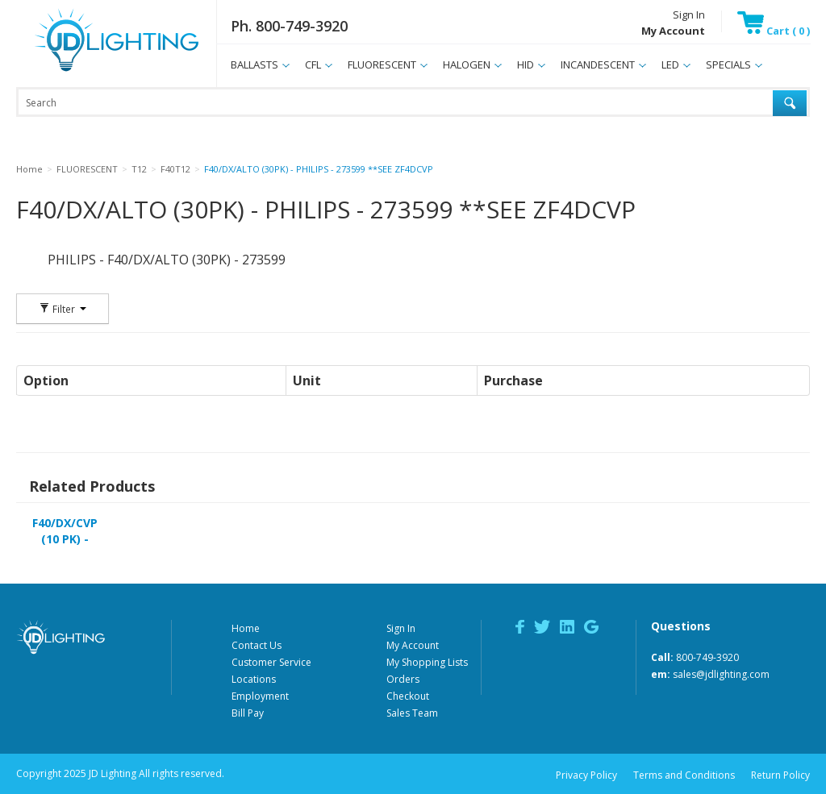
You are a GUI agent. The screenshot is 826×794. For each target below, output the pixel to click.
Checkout (407, 696)
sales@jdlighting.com (721, 674)
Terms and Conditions (684, 775)
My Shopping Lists (427, 662)
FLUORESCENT (382, 64)
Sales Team (412, 713)
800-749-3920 (707, 657)
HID (525, 64)
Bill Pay (248, 713)
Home (246, 628)
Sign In (689, 14)
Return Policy (780, 775)
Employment (260, 696)
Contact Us (257, 645)
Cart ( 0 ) (773, 30)
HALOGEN (466, 64)
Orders (402, 679)
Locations (254, 679)
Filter (62, 308)
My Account (412, 645)
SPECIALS (728, 64)
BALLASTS (254, 64)
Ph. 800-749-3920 (289, 25)
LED (670, 64)
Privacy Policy (586, 775)
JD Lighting (96, 71)
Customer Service (271, 662)
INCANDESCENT (598, 64)
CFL (313, 64)
